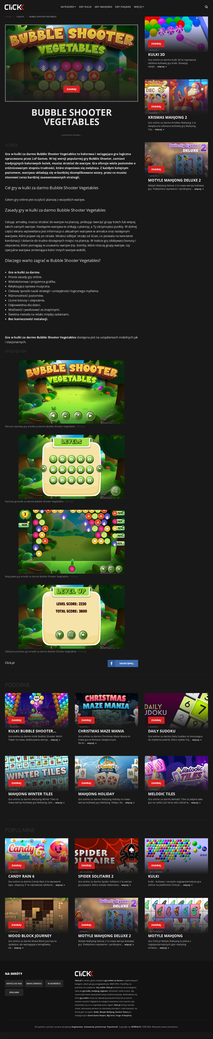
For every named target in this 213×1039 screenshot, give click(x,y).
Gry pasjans (124, 6)
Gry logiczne (86, 872)
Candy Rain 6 (21, 876)
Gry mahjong (105, 6)
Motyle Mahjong (165, 935)
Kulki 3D (156, 54)
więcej (160, 66)
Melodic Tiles (161, 793)
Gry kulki (87, 6)
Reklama (14, 992)
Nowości (154, 50)
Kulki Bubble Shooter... (32, 730)
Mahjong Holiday (96, 793)
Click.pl (10, 663)
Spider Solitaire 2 (95, 876)
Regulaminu (77, 1026)
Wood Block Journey (30, 935)
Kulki (153, 876)
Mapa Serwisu (34, 983)
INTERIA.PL (136, 1026)
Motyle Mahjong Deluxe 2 (174, 180)
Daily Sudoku (162, 730)
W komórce (54, 983)
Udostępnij (126, 663)
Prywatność (112, 1026)
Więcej (140, 6)
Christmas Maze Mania (101, 730)
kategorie (69, 6)
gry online (21, 200)
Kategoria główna (71, 135)
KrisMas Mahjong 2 (167, 117)
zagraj (72, 89)
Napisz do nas (14, 983)
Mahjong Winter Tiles (30, 793)
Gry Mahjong (156, 931)
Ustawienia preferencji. (95, 1026)
